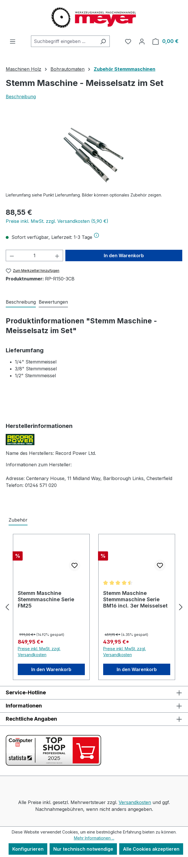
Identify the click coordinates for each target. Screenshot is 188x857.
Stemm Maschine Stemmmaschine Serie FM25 (46, 599)
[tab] (21, 302)
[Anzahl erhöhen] (57, 255)
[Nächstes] (181, 607)
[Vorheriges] (7, 607)
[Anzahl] (34, 255)
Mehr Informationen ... (94, 838)
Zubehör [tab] (18, 520)
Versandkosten (135, 802)
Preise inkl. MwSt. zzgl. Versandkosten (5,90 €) (57, 221)
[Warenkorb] (165, 41)
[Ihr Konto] (142, 41)
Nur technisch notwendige (83, 849)
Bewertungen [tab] (53, 302)
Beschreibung (21, 96)
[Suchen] (103, 41)
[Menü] (12, 41)
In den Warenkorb (124, 255)
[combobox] (64, 41)
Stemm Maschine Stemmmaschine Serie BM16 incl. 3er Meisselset (135, 599)
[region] (94, 155)
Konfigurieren (28, 849)
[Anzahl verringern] (12, 255)
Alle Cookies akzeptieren (151, 849)
